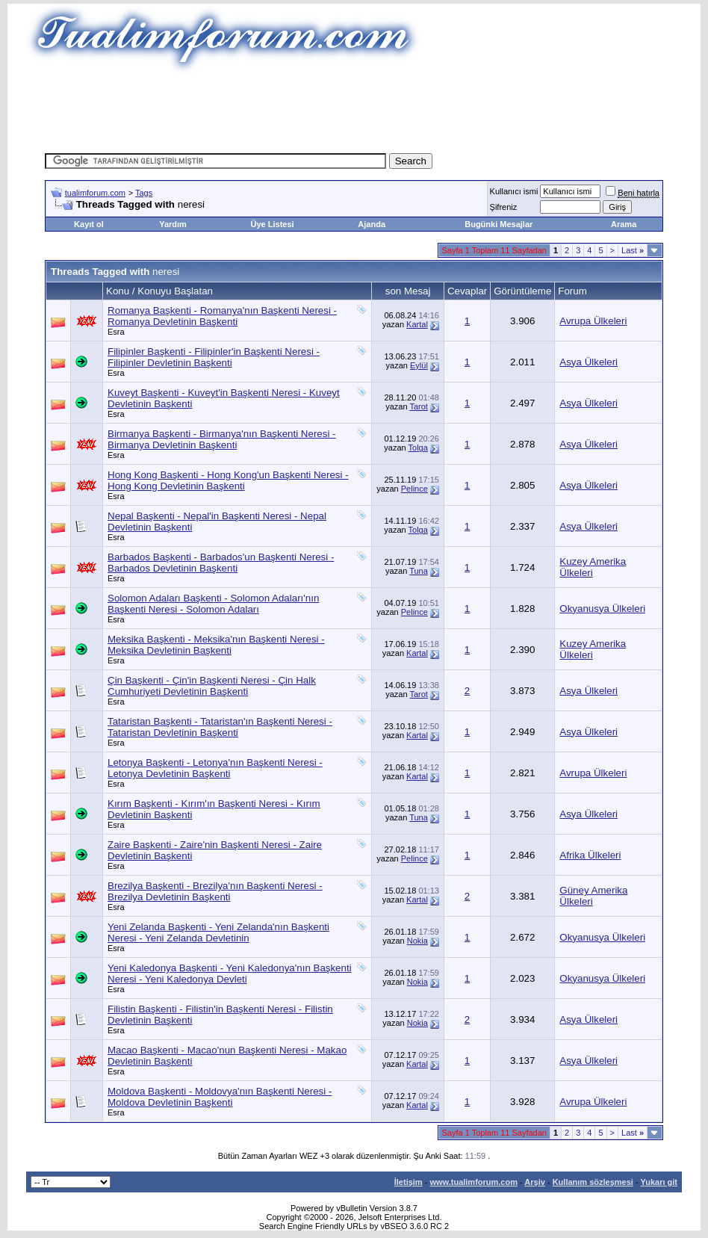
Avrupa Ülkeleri (593, 320)
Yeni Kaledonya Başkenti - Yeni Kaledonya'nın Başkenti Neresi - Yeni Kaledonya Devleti (230, 973)
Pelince (414, 488)
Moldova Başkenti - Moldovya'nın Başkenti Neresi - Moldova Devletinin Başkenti (220, 1097)
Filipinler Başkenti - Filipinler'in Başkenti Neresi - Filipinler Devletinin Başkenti (214, 357)
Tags (143, 192)
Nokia (417, 940)
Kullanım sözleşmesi (593, 1181)
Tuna (418, 570)
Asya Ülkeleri (588, 362)
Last (632, 250)
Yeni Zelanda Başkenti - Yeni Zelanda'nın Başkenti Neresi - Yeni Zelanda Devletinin (218, 932)
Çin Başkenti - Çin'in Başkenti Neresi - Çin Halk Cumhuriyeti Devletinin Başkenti (212, 686)
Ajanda (371, 224)
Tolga (418, 447)
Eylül (419, 365)
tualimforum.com (95, 192)
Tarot (418, 406)
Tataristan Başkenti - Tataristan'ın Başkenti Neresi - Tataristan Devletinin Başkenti (220, 727)
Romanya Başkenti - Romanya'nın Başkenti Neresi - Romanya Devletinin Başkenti (222, 316)
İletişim (408, 1181)
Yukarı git (658, 1181)
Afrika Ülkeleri (590, 855)
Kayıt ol (89, 224)
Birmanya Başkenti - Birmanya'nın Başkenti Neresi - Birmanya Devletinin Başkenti (222, 439)
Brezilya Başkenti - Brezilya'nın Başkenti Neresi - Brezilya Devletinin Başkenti (215, 891)
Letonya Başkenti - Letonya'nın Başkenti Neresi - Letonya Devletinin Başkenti (215, 768)
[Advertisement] (354, 108)
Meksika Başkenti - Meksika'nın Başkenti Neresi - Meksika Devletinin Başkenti (216, 645)
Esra (116, 331)
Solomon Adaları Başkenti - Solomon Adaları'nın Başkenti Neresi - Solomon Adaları (213, 603)
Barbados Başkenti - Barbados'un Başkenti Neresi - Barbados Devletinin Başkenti (221, 562)
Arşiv (534, 1181)
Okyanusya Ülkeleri (602, 608)
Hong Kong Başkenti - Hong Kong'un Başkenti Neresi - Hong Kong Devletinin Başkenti (228, 480)
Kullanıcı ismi (514, 191)
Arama (623, 224)
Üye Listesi (272, 224)
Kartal (417, 324)
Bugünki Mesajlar (498, 224)
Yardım (173, 224)
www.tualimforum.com (473, 1181)
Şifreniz (504, 206)
